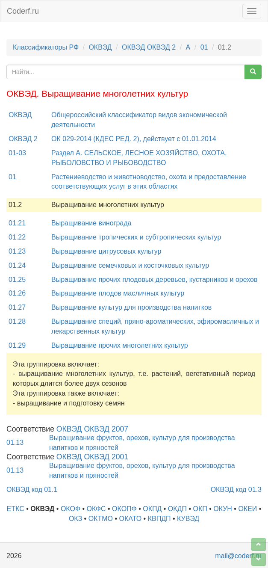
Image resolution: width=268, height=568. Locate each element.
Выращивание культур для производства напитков (131, 307)
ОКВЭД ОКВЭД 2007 (92, 429)
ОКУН (222, 508)
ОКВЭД (100, 47)
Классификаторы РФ (46, 47)
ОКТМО (100, 518)
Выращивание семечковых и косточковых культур (130, 265)
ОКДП (177, 508)
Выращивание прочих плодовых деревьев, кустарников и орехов (154, 279)
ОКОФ (70, 508)
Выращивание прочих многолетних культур (119, 345)
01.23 (17, 251)
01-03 (17, 153)
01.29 (17, 345)
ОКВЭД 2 (23, 138)
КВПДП (159, 518)
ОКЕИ (247, 508)
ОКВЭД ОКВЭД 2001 (92, 457)
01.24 (17, 265)
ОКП (200, 508)
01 (204, 47)
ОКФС (96, 508)
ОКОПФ (124, 508)
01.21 (17, 223)
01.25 (17, 279)
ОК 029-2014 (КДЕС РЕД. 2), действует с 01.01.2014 (133, 138)
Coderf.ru (23, 11)
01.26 (17, 293)
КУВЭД (188, 518)
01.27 (17, 307)
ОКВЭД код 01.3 (236, 489)
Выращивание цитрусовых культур (106, 251)
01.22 (17, 237)
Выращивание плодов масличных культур (117, 293)
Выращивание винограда (91, 223)
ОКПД (152, 508)
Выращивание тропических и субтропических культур (136, 237)
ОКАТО (130, 518)
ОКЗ (75, 518)
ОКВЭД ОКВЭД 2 (149, 47)
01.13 (15, 442)
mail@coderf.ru (238, 555)
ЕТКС (15, 508)
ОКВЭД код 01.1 (31, 489)
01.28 (17, 321)
